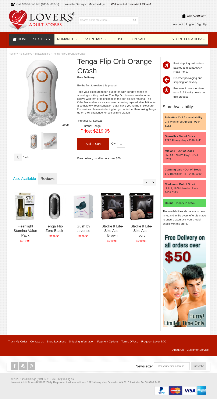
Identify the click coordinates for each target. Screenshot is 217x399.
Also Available (24, 178)
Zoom (66, 124)
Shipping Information (81, 341)
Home (12, 53)
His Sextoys (25, 53)
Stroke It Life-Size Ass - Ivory (141, 230)
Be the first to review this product (97, 85)
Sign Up (202, 24)
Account (178, 24)
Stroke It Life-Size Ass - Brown (112, 230)
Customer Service (198, 349)
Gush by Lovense (83, 228)
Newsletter (144, 366)
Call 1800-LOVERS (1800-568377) (38, 4)
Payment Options (107, 341)
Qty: (113, 143)
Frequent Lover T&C (153, 341)
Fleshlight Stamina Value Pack (25, 230)
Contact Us (37, 341)
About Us (178, 349)
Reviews (47, 178)
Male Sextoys (97, 4)
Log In (190, 24)
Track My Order (17, 341)
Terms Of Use (129, 341)
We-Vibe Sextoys (75, 4)
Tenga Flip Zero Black (54, 228)
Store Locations (56, 341)
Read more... (181, 71)
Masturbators (42, 53)
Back (21, 157)
